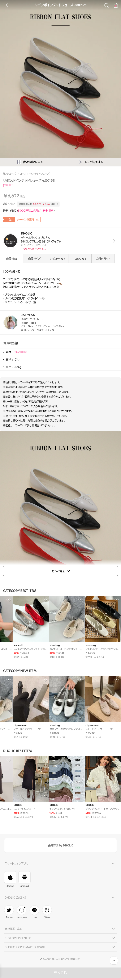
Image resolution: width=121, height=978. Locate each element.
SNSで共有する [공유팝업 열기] (91, 162)
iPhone (10, 879)
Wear (47, 912)
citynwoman (45, 645)
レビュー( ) (57, 259)
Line (34, 912)
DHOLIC (7, 645)
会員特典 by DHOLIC (60, 845)
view (113, 241)
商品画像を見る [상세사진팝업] (30, 162)
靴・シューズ (9, 173)
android (24, 879)
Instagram (22, 912)
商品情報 (11, 259)
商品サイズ (34, 259)
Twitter (9, 912)
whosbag (8, 725)
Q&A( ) (80, 259)
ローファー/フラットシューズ (34, 173)
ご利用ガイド (102, 259)
